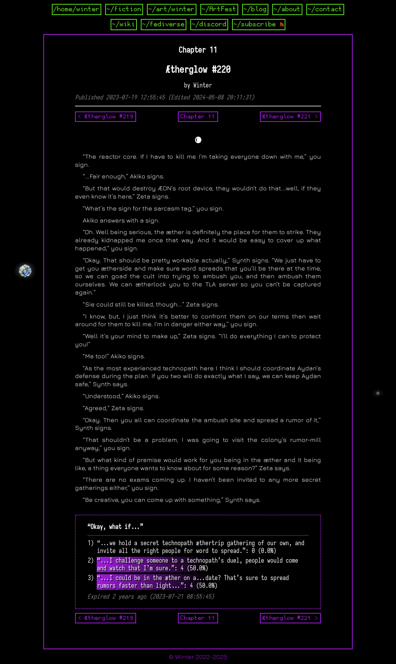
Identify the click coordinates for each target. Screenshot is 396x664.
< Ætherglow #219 (105, 116)
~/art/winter (171, 9)
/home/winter (76, 9)
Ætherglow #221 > (290, 116)
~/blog (255, 9)
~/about (287, 9)
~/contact (325, 9)
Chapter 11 (198, 116)
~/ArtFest (219, 9)
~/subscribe (259, 24)
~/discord (209, 24)
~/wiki (123, 24)
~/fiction (124, 9)
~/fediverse (163, 24)
